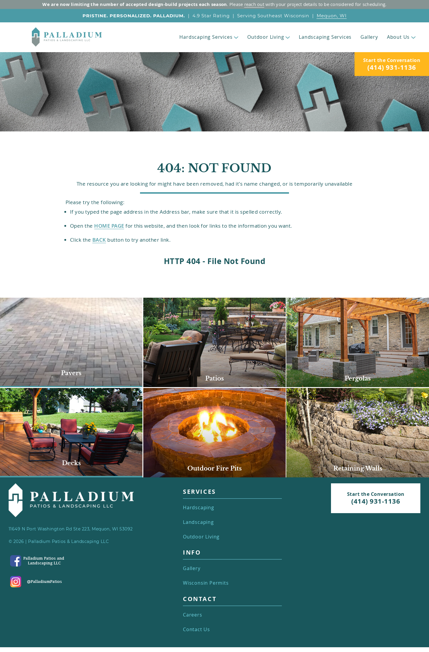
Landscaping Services (325, 37)
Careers (192, 615)
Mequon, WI (332, 15)
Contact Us (196, 629)
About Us (401, 37)
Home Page (109, 225)
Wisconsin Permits (206, 583)
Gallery (369, 37)
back (99, 239)
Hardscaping (198, 507)
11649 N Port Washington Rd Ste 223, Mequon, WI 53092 (71, 529)
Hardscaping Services (208, 37)
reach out (254, 4)
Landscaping (198, 522)
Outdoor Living (268, 37)
